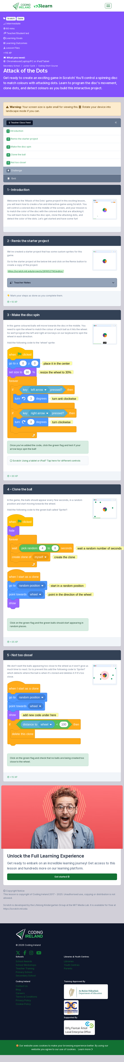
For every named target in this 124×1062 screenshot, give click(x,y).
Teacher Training (25, 968)
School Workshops (26, 965)
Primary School (24, 972)
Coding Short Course (48, 66)
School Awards (24, 961)
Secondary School (11, 66)
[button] (62, 283)
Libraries (69, 961)
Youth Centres (71, 965)
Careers (20, 993)
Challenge (14, 171)
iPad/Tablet (43, 61)
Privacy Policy (23, 1000)
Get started (62, 876)
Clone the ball (16, 154)
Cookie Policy (23, 1004)
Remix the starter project (22, 138)
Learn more (85, 1049)
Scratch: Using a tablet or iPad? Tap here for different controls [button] (45, 460)
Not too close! (16, 162)
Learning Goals (13, 38)
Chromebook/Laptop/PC (18, 61)
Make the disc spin (18, 146)
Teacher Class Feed (20, 122)
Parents (68, 968)
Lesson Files (11, 48)
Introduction (14, 131)
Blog (18, 989)
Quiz (11, 178)
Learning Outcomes (15, 43)
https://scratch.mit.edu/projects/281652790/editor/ (35, 271)
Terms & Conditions (26, 996)
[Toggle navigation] (108, 5)
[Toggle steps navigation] (116, 122)
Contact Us (22, 986)
